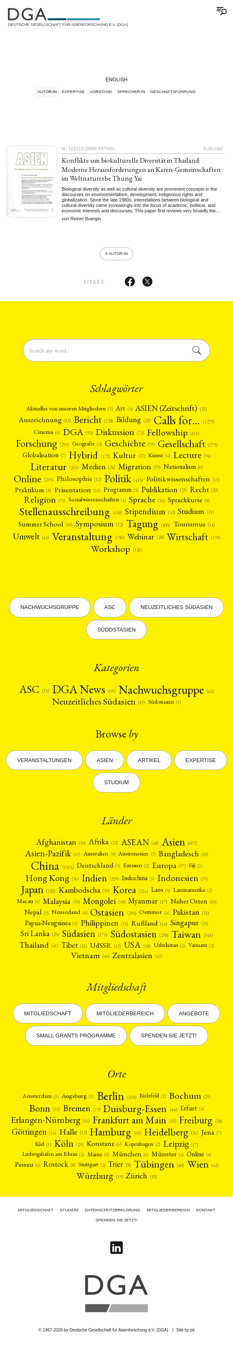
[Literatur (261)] (54, 470)
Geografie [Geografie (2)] (86, 446)
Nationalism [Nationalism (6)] (183, 470)
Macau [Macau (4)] (28, 904)
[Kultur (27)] (129, 458)
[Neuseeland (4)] (69, 915)
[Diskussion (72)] (119, 435)
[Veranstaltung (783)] (88, 539)
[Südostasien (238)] (139, 937)
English (117, 80)
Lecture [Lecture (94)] (191, 458)
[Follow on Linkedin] (116, 1248)
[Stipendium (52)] (149, 514)
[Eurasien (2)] (135, 868)
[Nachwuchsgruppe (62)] (166, 692)
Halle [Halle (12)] (72, 1135)
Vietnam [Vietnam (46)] (90, 958)
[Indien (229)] (100, 881)
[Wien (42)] (202, 1167)
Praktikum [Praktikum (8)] (33, 492)
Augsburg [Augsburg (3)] (78, 1098)
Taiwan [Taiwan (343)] (192, 937)
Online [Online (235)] (33, 482)
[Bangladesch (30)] (183, 856)
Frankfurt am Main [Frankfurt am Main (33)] (134, 1122)
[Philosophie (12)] (79, 481)
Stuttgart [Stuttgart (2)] (92, 1167)
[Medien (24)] (98, 470)
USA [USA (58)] (137, 948)
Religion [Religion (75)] (44, 502)
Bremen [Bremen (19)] (81, 1111)
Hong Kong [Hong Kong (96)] (52, 881)
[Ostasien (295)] (113, 915)
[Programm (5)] (121, 492)
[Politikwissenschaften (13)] (182, 481)
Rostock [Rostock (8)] (59, 1167)
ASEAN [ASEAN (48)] (139, 845)
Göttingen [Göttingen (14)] (34, 1135)
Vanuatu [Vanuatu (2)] (201, 947)
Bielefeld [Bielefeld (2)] (152, 1098)
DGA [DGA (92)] (77, 435)
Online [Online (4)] (199, 1157)
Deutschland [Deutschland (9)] (98, 868)
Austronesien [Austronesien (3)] (136, 856)
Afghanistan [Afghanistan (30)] (61, 845)
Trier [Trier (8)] (119, 1167)
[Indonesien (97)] (182, 881)
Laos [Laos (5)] (160, 892)
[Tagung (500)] (148, 527)
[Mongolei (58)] (104, 904)
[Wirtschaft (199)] (193, 540)
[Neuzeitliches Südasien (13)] (98, 704)
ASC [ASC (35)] (34, 692)
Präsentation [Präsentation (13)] (77, 492)
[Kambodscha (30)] (84, 893)
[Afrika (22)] (103, 845)
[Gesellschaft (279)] (187, 446)
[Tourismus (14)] (193, 526)
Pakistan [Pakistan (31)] (190, 915)
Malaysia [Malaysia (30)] (61, 904)
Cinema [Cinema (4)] (47, 435)
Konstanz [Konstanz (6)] (103, 1146)
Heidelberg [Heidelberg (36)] (171, 1135)
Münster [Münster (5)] (167, 1157)
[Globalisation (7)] (44, 458)
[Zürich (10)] (141, 1178)
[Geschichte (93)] (129, 446)
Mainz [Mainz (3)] (98, 1157)
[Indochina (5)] (138, 881)
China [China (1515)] (52, 868)
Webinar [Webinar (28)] (145, 539)
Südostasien (116, 630)
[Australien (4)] (99, 857)
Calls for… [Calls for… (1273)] (184, 423)
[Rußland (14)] (149, 926)
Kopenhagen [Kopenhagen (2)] (142, 1146)
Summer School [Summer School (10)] (45, 527)
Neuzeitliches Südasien (176, 608)
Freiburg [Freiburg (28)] (200, 1123)
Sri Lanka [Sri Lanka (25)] (39, 937)
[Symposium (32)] (99, 527)
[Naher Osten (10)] (193, 904)
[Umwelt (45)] (31, 539)
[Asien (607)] (179, 845)
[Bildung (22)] (133, 423)
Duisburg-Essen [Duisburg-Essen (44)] (139, 1111)
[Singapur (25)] (189, 926)
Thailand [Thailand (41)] (38, 948)
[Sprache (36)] (146, 503)
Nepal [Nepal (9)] (36, 915)
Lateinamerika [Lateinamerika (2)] (192, 892)
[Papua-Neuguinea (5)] (51, 926)
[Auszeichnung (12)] (44, 422)
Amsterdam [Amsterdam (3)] (40, 1098)
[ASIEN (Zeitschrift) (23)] (170, 411)
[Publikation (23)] (164, 493)
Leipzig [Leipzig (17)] (180, 1147)
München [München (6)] (130, 1157)
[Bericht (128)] (93, 422)
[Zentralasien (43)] (136, 958)
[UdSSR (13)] (105, 948)
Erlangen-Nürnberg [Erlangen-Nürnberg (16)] (50, 1123)
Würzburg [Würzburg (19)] (99, 1178)
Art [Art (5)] (124, 412)
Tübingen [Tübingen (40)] (159, 1167)
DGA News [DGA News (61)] (83, 692)
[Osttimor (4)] (154, 915)
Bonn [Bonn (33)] (44, 1111)
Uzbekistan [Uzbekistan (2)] (169, 947)
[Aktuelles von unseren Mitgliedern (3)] (69, 411)
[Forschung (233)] (42, 446)
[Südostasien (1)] (164, 705)
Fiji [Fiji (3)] (195, 868)
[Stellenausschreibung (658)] (70, 514)
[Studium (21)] (195, 514)
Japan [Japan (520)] (38, 892)
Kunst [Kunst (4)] (159, 458)
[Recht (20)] (204, 492)
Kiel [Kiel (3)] (43, 1146)
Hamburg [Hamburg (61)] (115, 1135)
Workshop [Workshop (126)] (116, 551)
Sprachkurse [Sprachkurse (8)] (188, 502)
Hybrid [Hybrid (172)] (89, 458)
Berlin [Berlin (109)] (116, 1098)
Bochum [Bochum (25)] (189, 1098)
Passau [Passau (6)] (27, 1167)
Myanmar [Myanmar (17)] (147, 904)
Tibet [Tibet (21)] (74, 947)
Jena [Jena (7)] (211, 1135)
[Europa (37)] (168, 868)
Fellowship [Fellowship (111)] (173, 435)
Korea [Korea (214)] (130, 892)
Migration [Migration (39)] (139, 470)
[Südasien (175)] (84, 936)
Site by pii (185, 1330)
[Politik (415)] (124, 482)
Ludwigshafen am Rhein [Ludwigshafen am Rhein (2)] (53, 1156)
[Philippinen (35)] (104, 926)
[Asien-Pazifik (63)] (52, 856)
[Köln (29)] (68, 1147)
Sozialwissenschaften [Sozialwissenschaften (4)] (97, 503)
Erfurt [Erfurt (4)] (192, 1111)
